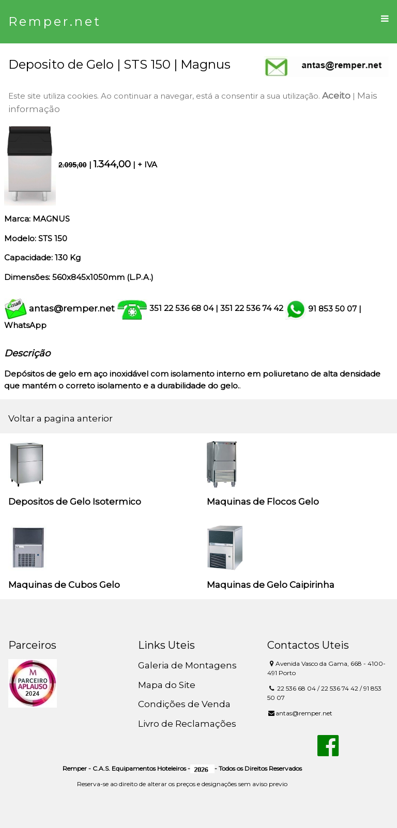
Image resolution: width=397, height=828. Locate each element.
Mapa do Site (166, 685)
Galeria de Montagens (187, 665)
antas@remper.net (72, 308)
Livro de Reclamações (187, 723)
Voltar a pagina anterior (60, 418)
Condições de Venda (184, 704)
